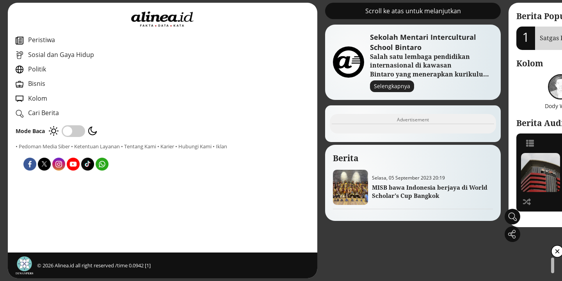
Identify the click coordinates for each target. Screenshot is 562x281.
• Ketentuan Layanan (95, 146)
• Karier (60, 153)
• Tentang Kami (33, 153)
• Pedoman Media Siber (43, 146)
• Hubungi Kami (88, 153)
